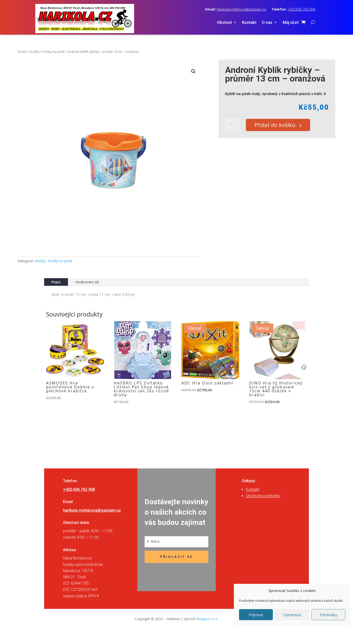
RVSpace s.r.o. (207, 618)
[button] (193, 71)
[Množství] (232, 125)
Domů (22, 51)
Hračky (34, 51)
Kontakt (249, 23)
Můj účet (291, 23)
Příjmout (256, 614)
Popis (56, 282)
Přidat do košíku (277, 125)
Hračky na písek (53, 51)
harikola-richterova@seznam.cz (242, 9)
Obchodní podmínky (263, 495)
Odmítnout (292, 614)
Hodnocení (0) (87, 282)
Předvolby (328, 614)
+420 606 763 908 (301, 9)
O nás (267, 23)
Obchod (224, 23)
